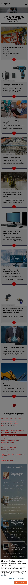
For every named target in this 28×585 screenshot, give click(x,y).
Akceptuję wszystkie (20, 582)
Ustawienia (11, 578)
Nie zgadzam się (21, 578)
